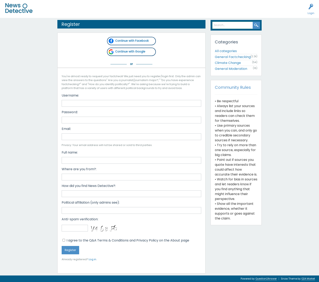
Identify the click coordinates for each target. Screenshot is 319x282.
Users (79, 11)
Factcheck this (97, 11)
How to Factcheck (123, 11)
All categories (226, 51)
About (144, 11)
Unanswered (63, 11)
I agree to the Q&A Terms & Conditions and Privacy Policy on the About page (125, 240)
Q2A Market (308, 278)
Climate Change (228, 62)
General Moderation (231, 68)
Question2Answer (266, 278)
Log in (92, 259)
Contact (157, 11)
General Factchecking (233, 57)
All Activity (45, 11)
